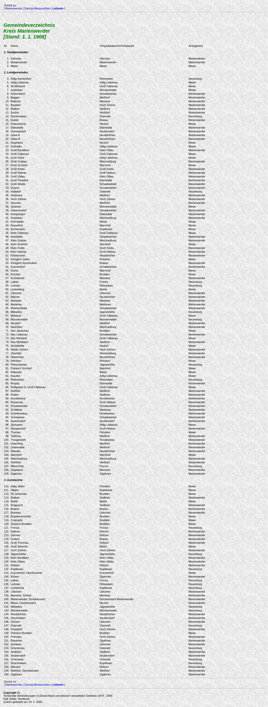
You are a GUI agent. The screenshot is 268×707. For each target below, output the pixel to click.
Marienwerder (13, 8)
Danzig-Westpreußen (37, 8)
